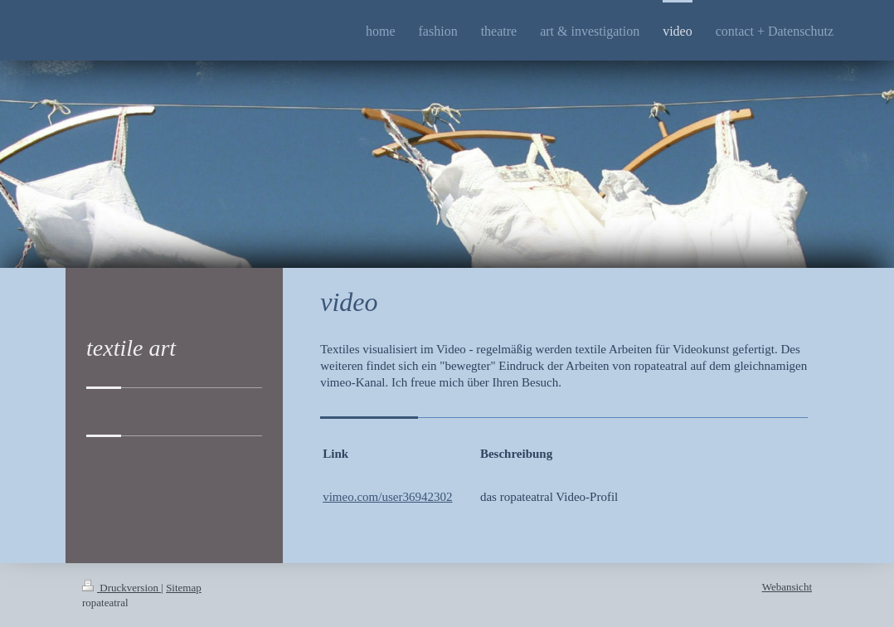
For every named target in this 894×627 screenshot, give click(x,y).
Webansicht (787, 587)
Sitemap (184, 587)
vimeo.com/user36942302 (387, 496)
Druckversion (121, 587)
